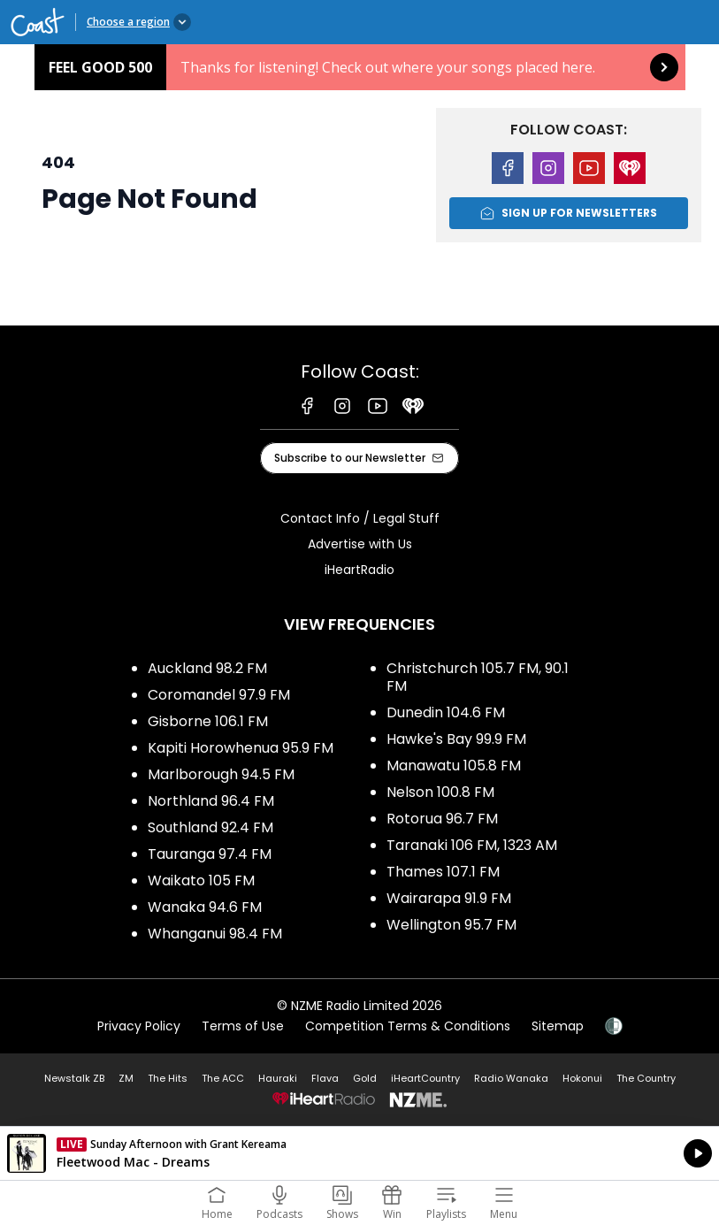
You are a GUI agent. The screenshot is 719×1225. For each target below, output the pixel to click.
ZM (126, 1078)
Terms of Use (243, 1026)
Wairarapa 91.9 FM (448, 898)
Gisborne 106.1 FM (208, 721)
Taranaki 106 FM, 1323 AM (471, 845)
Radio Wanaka (511, 1078)
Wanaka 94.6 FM (205, 907)
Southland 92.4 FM (210, 827)
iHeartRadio (359, 569)
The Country (646, 1078)
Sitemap (558, 1026)
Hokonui (582, 1078)
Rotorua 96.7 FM (442, 818)
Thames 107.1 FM (443, 871)
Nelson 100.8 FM (440, 792)
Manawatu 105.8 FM (453, 765)
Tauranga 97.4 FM (210, 854)
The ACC (223, 1078)
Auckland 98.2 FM (207, 668)
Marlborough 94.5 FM (221, 774)
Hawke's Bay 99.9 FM (456, 739)
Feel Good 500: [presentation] (359, 67)
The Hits (167, 1078)
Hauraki (277, 1078)
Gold (365, 1078)
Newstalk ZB (74, 1078)
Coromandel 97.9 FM (219, 695)
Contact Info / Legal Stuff (360, 518)
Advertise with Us (360, 544)
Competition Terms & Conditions (407, 1026)
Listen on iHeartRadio (359, 1153)
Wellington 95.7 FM (451, 925)
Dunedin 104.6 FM (445, 712)
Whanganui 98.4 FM (215, 933)
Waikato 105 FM (201, 880)
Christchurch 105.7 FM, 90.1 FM (477, 677)
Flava (325, 1078)
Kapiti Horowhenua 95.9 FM (240, 748)
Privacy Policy (138, 1026)
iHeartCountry (425, 1078)
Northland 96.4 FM (211, 801)
